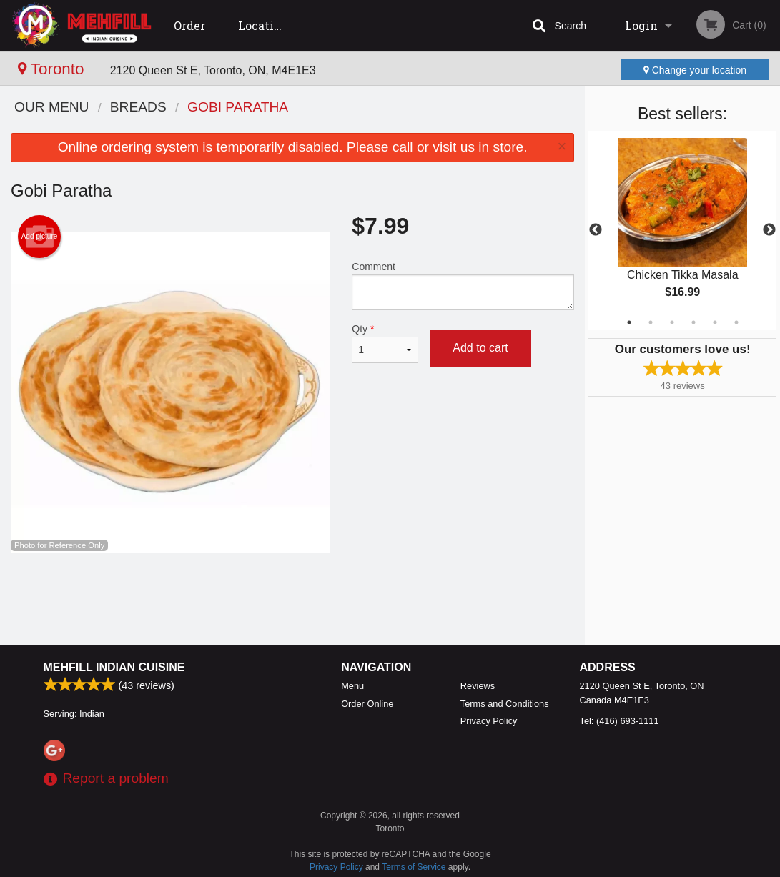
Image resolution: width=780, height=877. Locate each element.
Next (769, 230)
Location (263, 25)
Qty (385, 343)
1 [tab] (629, 322)
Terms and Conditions (504, 703)
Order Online (193, 34)
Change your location (694, 70)
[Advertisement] (292, 599)
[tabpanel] (682, 230)
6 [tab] (736, 322)
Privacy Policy (489, 720)
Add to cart (480, 348)
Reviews (477, 685)
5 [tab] (715, 322)
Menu (352, 685)
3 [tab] (672, 322)
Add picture (39, 236)
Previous (595, 230)
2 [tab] (650, 322)
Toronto (53, 69)
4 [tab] (693, 322)
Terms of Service (413, 867)
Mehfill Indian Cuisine (114, 667)
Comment (463, 285)
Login (641, 25)
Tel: (619, 720)
